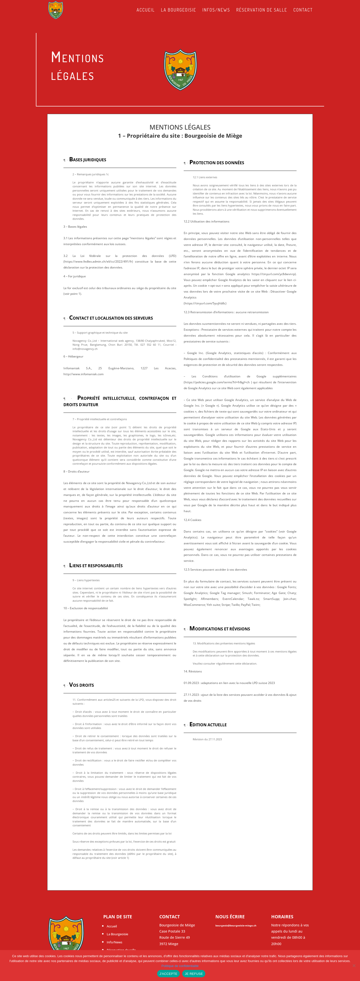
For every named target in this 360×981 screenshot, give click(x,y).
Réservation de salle (261, 10)
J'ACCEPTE (169, 974)
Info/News (114, 942)
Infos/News (216, 10)
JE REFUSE (194, 974)
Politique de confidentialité (179, 966)
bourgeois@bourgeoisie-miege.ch (235, 925)
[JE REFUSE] (353, 965)
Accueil (145, 10)
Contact (303, 10)
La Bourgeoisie (178, 10)
